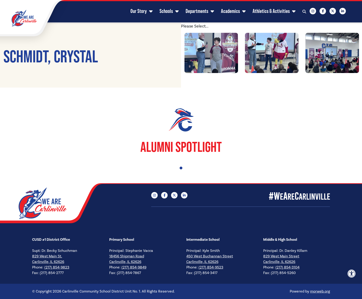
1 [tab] (181, 168)
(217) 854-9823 (56, 267)
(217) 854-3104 (287, 267)
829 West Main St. (47, 256)
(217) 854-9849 (133, 267)
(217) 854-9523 (211, 267)
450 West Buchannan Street (209, 256)
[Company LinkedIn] (340, 11)
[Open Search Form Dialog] (302, 11)
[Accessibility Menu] (352, 274)
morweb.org (320, 291)
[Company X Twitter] (330, 11)
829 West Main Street (281, 256)
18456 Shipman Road (126, 256)
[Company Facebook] (320, 11)
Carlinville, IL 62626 (48, 261)
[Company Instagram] (310, 11)
